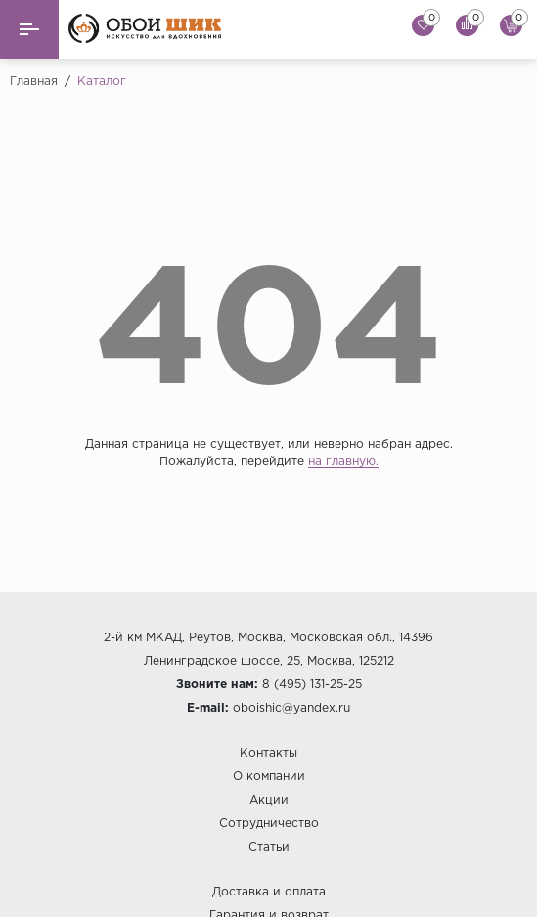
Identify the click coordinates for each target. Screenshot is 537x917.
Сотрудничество (269, 823)
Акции (269, 800)
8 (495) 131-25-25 (312, 684)
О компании (269, 776)
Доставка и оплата (269, 892)
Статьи (269, 847)
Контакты (268, 753)
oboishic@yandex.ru (291, 708)
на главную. (343, 462)
